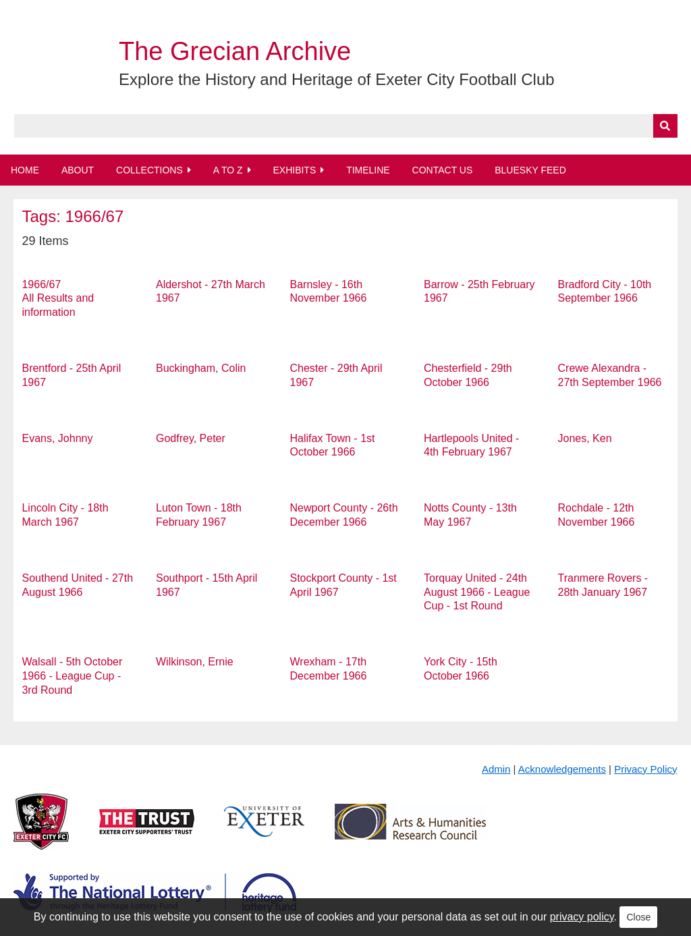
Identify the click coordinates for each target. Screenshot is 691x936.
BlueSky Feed (530, 170)
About (77, 170)
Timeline (368, 170)
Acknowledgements (562, 769)
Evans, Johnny (57, 438)
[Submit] (665, 126)
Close (638, 917)
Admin (496, 769)
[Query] (346, 126)
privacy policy (582, 917)
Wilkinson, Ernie (194, 661)
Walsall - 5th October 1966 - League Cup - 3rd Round (72, 676)
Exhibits (294, 170)
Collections (149, 170)
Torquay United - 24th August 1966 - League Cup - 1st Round (477, 592)
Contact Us (442, 170)
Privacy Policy (645, 769)
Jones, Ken (585, 438)
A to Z (228, 170)
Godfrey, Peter (190, 438)
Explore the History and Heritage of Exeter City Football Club (337, 79)
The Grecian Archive (235, 51)
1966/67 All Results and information (58, 299)
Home (25, 170)
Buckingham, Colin (201, 368)
